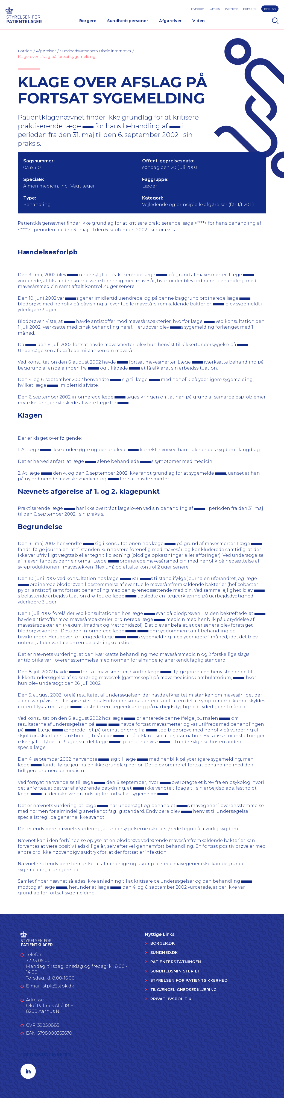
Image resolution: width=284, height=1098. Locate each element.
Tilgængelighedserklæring (183, 989)
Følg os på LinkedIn (46, 1054)
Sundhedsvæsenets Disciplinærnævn (95, 50)
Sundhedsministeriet (175, 971)
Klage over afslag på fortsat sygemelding (56, 56)
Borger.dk (162, 943)
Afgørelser (170, 20)
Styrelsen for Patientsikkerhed (189, 980)
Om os (215, 9)
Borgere (87, 20)
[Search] (275, 20)
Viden (198, 20)
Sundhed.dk (164, 952)
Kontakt (249, 9)
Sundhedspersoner (127, 20)
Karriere (231, 9)
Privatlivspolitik (171, 998)
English (270, 9)
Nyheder (197, 9)
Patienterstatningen (175, 961)
